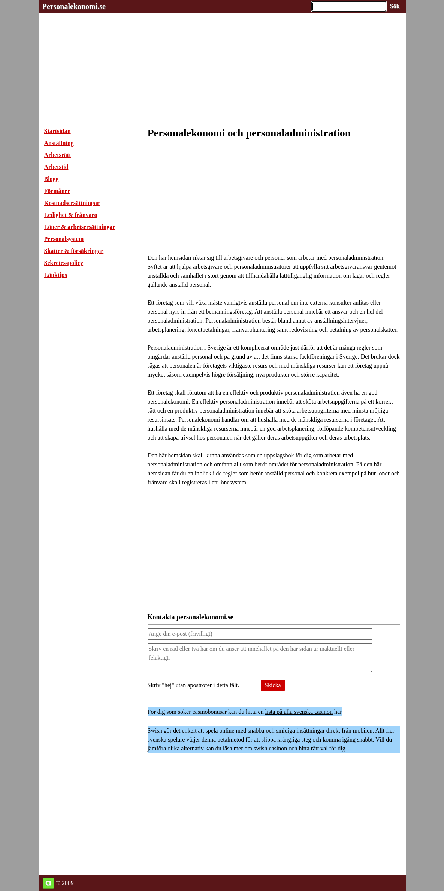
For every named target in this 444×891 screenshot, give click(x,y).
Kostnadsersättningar (72, 203)
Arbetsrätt (57, 155)
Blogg (51, 179)
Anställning (59, 143)
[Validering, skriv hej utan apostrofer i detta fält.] (250, 685)
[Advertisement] (222, 65)
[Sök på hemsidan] (395, 6)
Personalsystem (64, 239)
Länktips (55, 275)
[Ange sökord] (348, 6)
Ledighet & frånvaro (70, 215)
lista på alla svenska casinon (299, 712)
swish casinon (270, 748)
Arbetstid (56, 167)
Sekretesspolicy (64, 263)
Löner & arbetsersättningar (79, 227)
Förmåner (57, 191)
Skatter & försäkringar (74, 251)
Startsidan (57, 131)
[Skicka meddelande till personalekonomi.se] (273, 685)
